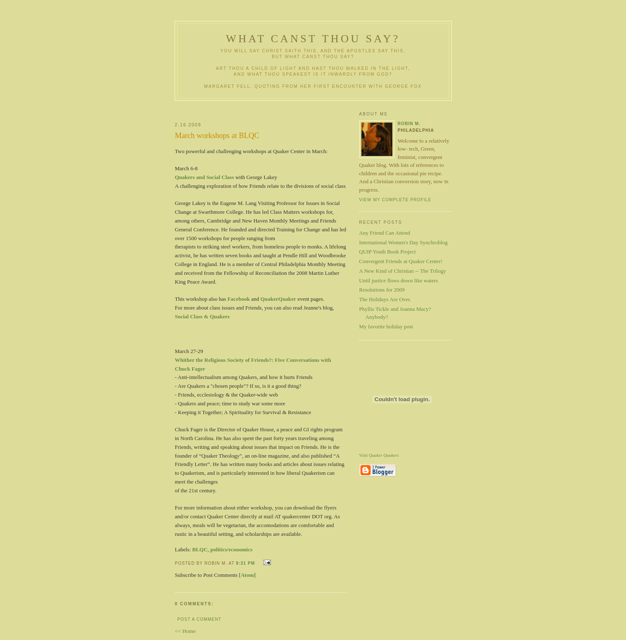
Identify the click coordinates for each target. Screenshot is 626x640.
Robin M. (409, 123)
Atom (247, 575)
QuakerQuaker (278, 299)
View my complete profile (395, 199)
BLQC (200, 549)
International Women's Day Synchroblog (403, 242)
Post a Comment (200, 619)
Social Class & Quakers (202, 316)
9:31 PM (245, 563)
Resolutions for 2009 (382, 290)
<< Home (185, 631)
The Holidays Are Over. (385, 299)
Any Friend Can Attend (384, 233)
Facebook (238, 299)
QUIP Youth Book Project (387, 251)
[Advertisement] (274, 108)
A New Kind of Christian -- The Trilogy (402, 271)
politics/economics (231, 549)
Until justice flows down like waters (398, 280)
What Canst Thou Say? (313, 39)
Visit (379, 455)
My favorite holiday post (386, 326)
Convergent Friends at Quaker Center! (401, 261)
